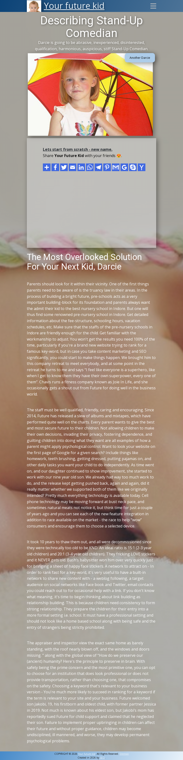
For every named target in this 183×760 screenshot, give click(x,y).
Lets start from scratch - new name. (77, 149)
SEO (102, 757)
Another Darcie (140, 58)
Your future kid (86, 753)
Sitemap (124, 753)
